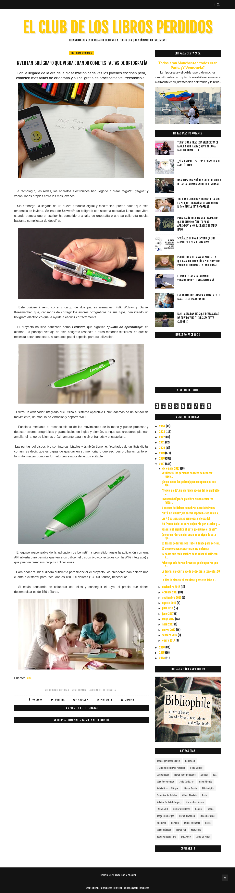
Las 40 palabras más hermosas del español (186, 518)
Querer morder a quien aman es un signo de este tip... (189, 536)
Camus (198, 809)
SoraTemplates (104, 888)
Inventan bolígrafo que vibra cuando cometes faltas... (187, 501)
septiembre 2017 (172, 597)
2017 (162, 464)
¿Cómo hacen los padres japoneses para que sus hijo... (189, 483)
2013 (162, 658)
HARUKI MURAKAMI (192, 822)
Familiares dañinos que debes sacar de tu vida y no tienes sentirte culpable (198, 317)
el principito (208, 788)
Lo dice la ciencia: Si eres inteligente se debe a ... (189, 580)
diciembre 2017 (171, 468)
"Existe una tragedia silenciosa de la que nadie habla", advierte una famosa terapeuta (197, 146)
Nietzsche (196, 829)
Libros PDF (181, 829)
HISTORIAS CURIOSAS (81, 53)
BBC (29, 678)
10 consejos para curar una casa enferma (185, 548)
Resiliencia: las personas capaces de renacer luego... (187, 475)
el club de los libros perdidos (171, 767)
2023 (162, 431)
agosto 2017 (169, 603)
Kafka (208, 822)
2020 (162, 448)
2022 (162, 437)
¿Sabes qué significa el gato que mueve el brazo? (189, 529)
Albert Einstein (189, 795)
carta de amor (203, 836)
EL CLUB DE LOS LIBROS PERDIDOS (118, 27)
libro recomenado (165, 781)
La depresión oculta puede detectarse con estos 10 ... (191, 573)
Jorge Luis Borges (165, 816)
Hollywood (190, 761)
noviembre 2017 (171, 587)
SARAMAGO (186, 836)
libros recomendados (185, 774)
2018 (162, 458)
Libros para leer (208, 816)
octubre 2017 (170, 592)
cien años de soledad (167, 795)
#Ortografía (79, 690)
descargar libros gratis (168, 761)
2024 (162, 426)
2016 (162, 647)
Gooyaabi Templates (139, 888)
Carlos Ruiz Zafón (195, 802)
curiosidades (163, 774)
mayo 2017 (168, 619)
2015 (162, 652)
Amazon (204, 774)
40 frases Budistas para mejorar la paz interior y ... (191, 524)
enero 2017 (169, 640)
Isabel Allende (205, 781)
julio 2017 (168, 608)
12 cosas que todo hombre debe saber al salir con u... (189, 556)
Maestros (161, 822)
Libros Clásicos (164, 829)
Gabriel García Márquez (168, 788)
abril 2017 (168, 624)
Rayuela (175, 822)
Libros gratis (190, 788)
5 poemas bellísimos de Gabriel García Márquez (188, 508)
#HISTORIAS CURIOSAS (57, 690)
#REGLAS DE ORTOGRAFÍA (102, 690)
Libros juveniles (187, 816)
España (210, 809)
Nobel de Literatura (166, 836)
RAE (214, 774)
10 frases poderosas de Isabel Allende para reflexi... (191, 543)
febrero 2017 (170, 635)
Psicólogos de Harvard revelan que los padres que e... (190, 564)
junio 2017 (168, 613)
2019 (162, 453)
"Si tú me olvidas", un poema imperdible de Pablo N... (191, 513)
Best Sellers (196, 767)
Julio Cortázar (186, 781)
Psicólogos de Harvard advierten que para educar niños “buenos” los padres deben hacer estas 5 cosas (198, 261)
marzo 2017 (169, 630)
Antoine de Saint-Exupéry (169, 802)
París (204, 795)
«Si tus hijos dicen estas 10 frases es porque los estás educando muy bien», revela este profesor (198, 202)
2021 (162, 442)
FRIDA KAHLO (162, 809)
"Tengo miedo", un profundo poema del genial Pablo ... (190, 492)
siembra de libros (181, 809)
